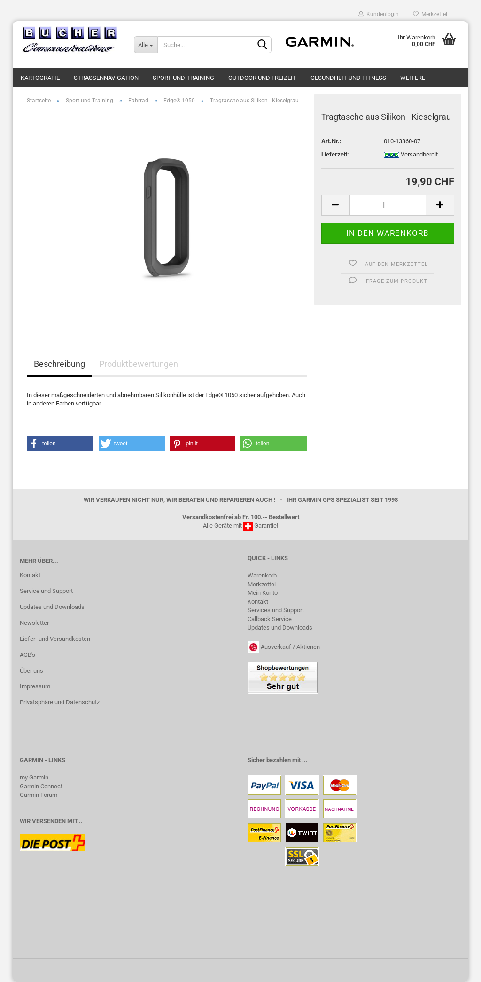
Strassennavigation (106, 77)
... (305, 760)
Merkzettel (430, 14)
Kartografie (40, 77)
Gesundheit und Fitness (348, 77)
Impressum (35, 686)
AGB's (27, 654)
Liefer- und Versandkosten (55, 638)
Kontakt (30, 574)
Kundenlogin (378, 14)
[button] (60, 443)
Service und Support (46, 590)
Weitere (412, 77)
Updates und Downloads (52, 606)
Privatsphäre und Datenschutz (60, 702)
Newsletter (34, 622)
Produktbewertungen (138, 364)
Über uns (31, 670)
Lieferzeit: (335, 154)
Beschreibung (59, 364)
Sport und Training (183, 77)
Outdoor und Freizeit (262, 77)
